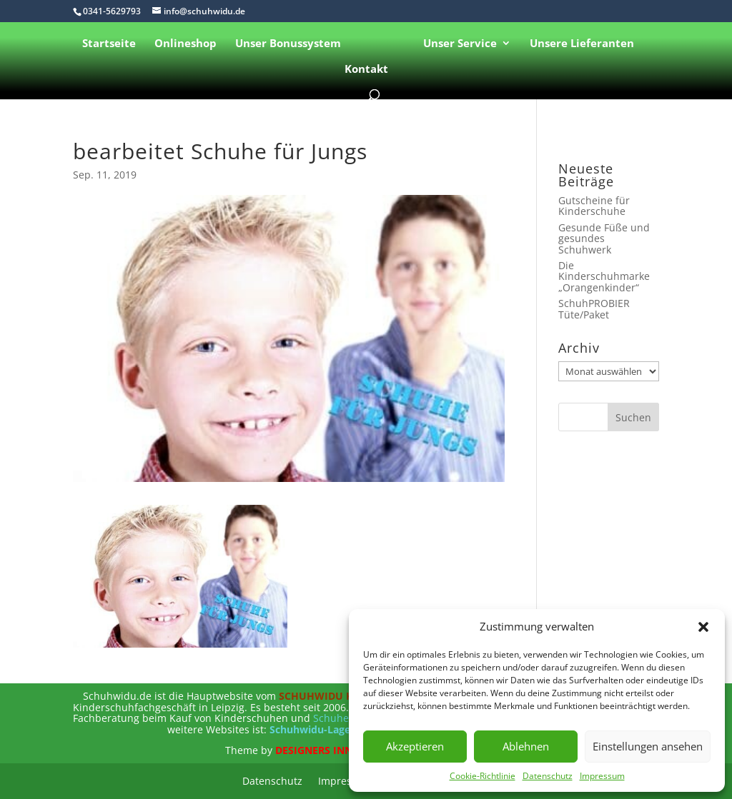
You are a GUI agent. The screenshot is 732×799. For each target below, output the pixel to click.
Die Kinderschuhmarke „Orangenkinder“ (604, 276)
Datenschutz (548, 776)
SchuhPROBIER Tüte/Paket (594, 308)
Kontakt (366, 70)
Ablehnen (526, 746)
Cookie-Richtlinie (482, 776)
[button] (703, 627)
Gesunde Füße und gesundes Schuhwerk (604, 238)
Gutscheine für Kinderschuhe (594, 206)
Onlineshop (185, 44)
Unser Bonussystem (288, 44)
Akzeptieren (415, 746)
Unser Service (460, 44)
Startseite (109, 44)
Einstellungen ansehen (648, 746)
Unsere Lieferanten (582, 44)
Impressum (602, 776)
